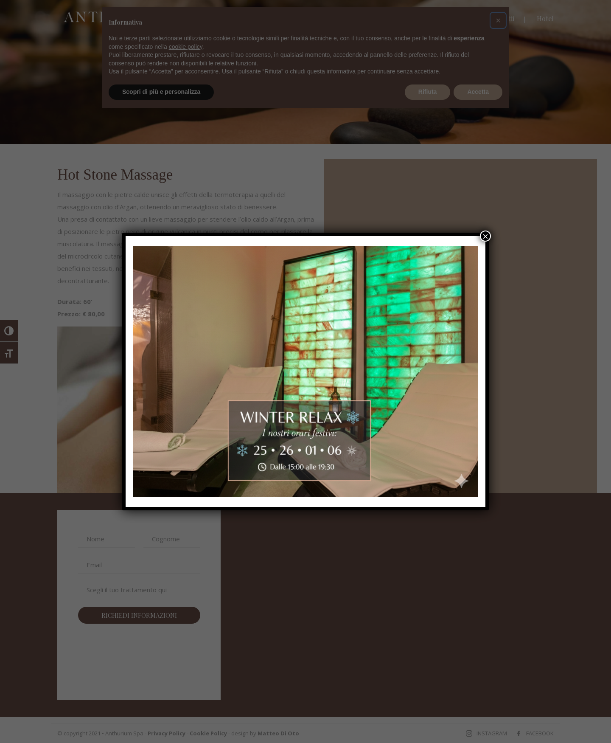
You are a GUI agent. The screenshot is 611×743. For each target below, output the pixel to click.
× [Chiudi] (485, 236)
